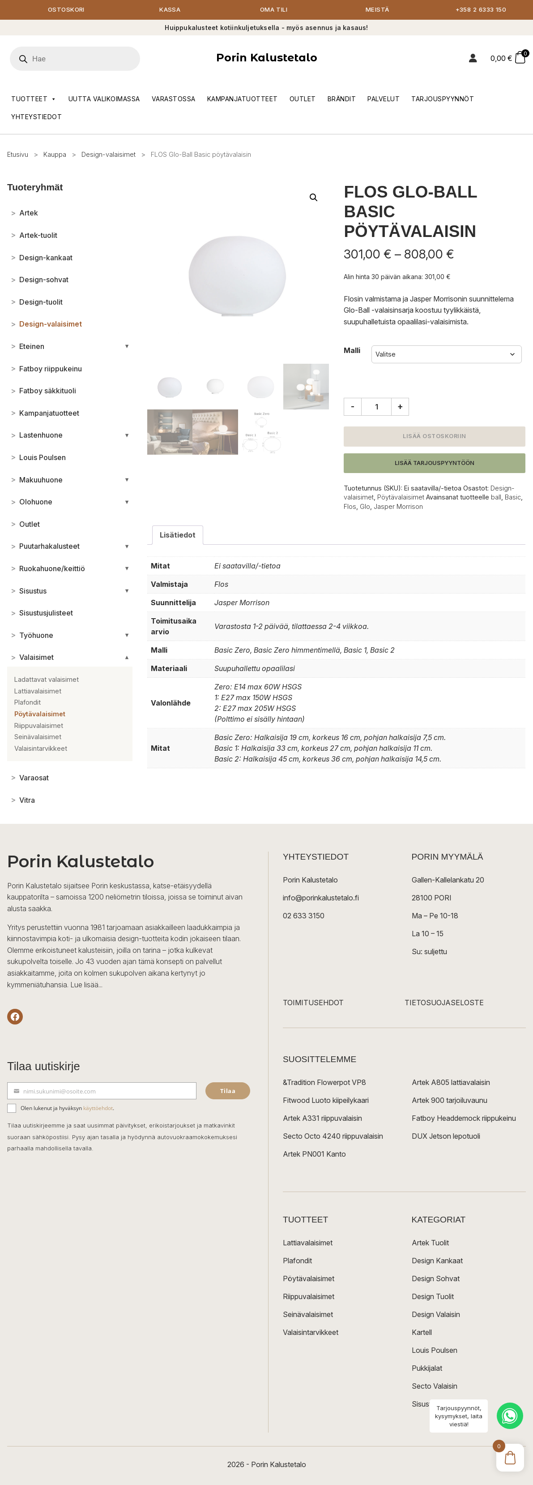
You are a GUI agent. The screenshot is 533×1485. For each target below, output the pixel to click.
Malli (352, 350)
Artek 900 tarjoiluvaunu (449, 1100)
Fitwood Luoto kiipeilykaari (326, 1100)
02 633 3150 (303, 916)
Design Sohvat (436, 1278)
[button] (314, 198)
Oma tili (274, 10)
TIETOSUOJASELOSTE (444, 1003)
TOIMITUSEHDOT (313, 1003)
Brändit (342, 99)
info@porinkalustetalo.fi (321, 898)
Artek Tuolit (430, 1243)
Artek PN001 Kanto (314, 1154)
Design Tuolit (433, 1296)
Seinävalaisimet (308, 1314)
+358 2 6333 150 (481, 10)
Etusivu (17, 155)
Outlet (303, 99)
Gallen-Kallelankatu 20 (448, 880)
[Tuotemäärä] (376, 407)
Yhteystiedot (36, 117)
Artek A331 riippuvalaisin (322, 1118)
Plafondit (297, 1261)
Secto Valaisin (434, 1386)
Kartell (422, 1332)
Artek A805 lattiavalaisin (451, 1082)
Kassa (170, 10)
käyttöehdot (98, 1108)
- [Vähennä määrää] (352, 406)
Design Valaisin (436, 1314)
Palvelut (383, 99)
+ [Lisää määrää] (400, 406)
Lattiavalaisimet (308, 1243)
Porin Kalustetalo (266, 58)
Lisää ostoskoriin (434, 436)
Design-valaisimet (108, 155)
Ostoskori (66, 10)
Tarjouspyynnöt (442, 99)
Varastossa (174, 99)
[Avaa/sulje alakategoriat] (126, 346)
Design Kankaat (437, 1261)
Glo (365, 507)
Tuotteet (34, 99)
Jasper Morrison (398, 507)
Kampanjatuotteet (242, 99)
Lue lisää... (86, 985)
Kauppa (54, 155)
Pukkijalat (427, 1368)
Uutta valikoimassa (104, 99)
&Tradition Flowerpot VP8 (324, 1082)
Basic (513, 498)
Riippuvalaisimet (308, 1296)
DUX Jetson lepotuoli (446, 1136)
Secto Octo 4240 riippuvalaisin (333, 1136)
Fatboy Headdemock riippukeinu (464, 1118)
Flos (350, 507)
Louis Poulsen (434, 1350)
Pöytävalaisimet (400, 498)
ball (496, 498)
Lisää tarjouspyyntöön (434, 463)
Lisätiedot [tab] (178, 535)
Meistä (377, 10)
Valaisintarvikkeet (310, 1332)
